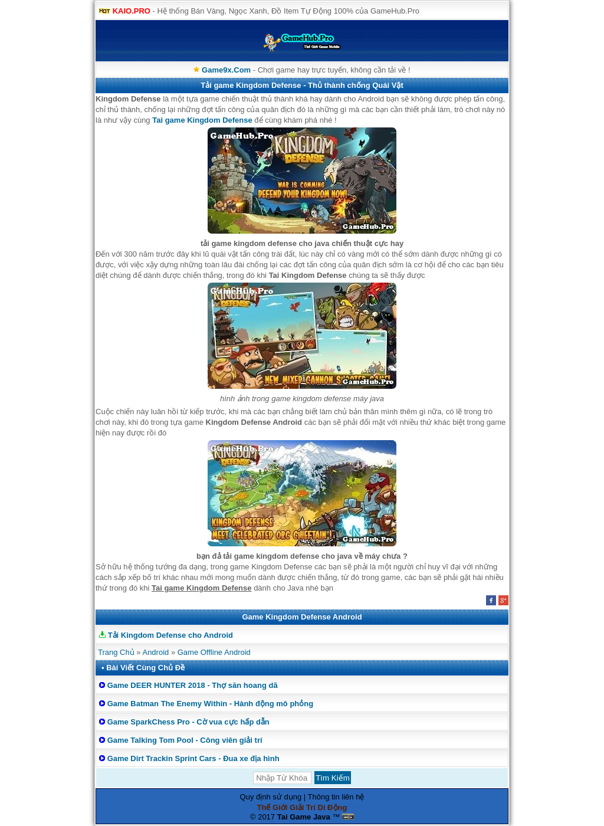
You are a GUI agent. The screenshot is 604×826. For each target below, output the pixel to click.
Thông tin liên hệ (336, 796)
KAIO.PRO (131, 10)
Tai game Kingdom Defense (202, 120)
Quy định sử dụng (271, 796)
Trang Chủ (116, 652)
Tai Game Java (303, 816)
